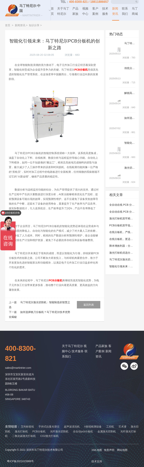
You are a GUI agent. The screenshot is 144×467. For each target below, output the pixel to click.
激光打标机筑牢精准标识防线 (126, 218)
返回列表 (88, 304)
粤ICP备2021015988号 (20, 461)
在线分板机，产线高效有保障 (126, 232)
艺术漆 (122, 426)
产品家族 (75, 11)
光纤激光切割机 (59, 431)
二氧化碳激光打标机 (24, 435)
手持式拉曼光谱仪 (48, 426)
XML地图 (97, 449)
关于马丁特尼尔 (63, 11)
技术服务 (105, 11)
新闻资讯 (115, 11)
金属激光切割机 (107, 431)
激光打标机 (21, 431)
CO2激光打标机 (49, 435)
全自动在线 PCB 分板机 (123, 204)
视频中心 (85, 11)
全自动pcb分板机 (83, 431)
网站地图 (122, 449)
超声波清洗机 (72, 426)
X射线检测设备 (92, 426)
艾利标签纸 (27, 426)
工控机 (110, 426)
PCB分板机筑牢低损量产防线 (126, 225)
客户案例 (95, 11)
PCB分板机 (39, 431)
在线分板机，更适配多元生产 (126, 239)
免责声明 (109, 449)
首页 (52, 11)
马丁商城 (135, 11)
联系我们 (125, 11)
